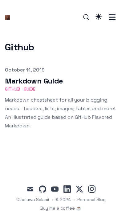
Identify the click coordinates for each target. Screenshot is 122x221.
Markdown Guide (34, 81)
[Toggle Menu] (112, 17)
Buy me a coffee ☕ (60, 208)
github (12, 89)
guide (29, 89)
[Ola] (9, 17)
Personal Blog (91, 199)
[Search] (86, 17)
